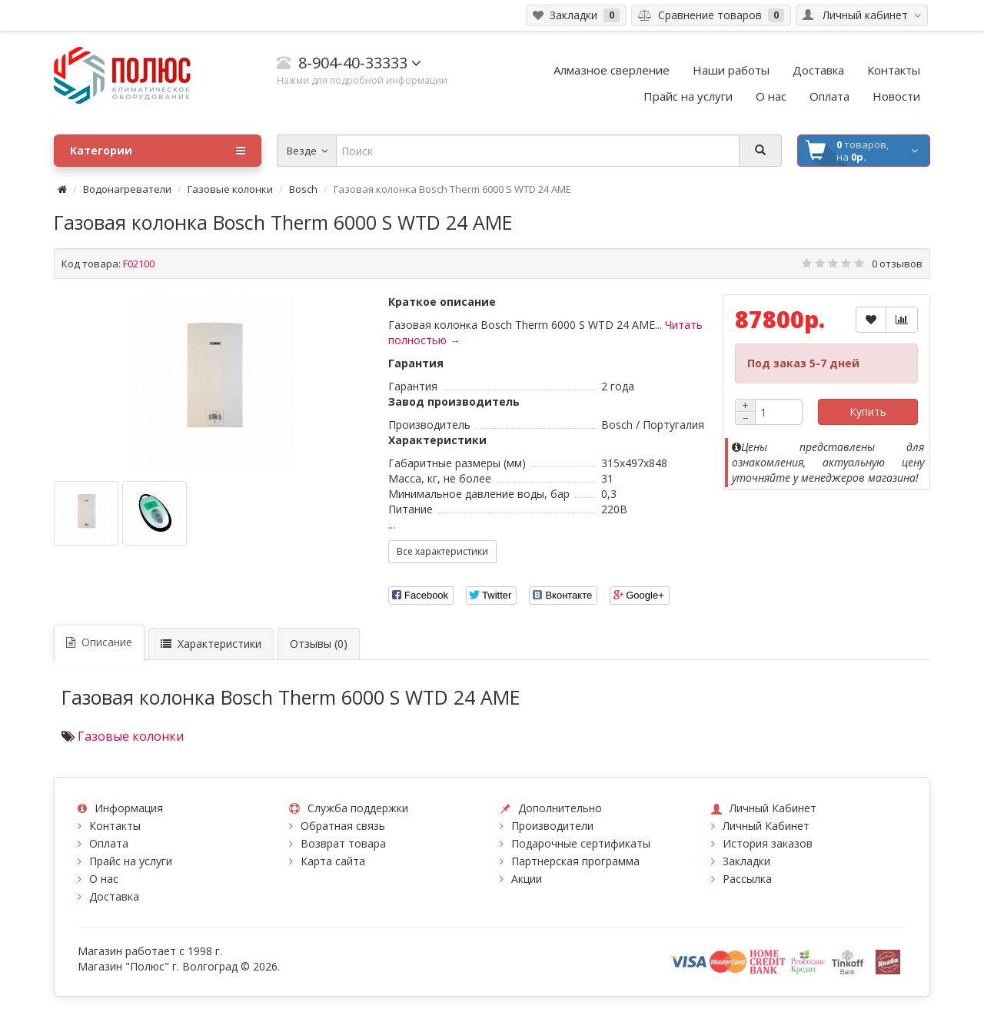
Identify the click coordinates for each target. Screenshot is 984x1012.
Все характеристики (442, 551)
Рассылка (747, 878)
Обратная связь (343, 825)
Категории (157, 150)
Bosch (303, 189)
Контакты (115, 825)
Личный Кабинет (766, 825)
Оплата (108, 843)
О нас (103, 878)
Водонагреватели (127, 189)
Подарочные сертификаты (580, 843)
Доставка (114, 896)
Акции (526, 878)
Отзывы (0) (318, 643)
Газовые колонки (230, 189)
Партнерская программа (575, 861)
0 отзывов (897, 263)
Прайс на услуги (130, 861)
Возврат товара (343, 843)
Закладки (746, 861)
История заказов (768, 843)
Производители (552, 825)
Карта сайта (333, 861)
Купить (867, 411)
